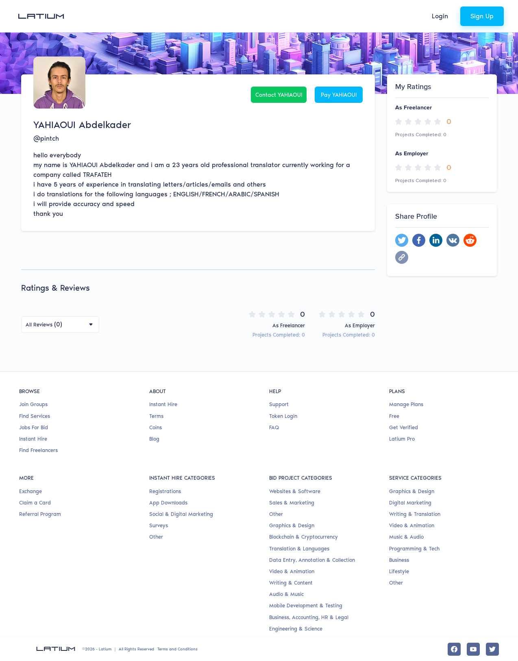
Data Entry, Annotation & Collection (312, 560)
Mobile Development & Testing (305, 605)
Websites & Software (294, 491)
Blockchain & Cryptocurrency (303, 537)
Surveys (158, 525)
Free (394, 416)
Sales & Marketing (291, 503)
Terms (156, 416)
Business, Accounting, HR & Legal (308, 617)
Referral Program (40, 514)
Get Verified (403, 427)
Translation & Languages (299, 549)
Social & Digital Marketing (181, 514)
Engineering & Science (295, 629)
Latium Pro (402, 439)
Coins (155, 427)
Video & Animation (291, 571)
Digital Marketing (410, 503)
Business (399, 560)
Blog (154, 439)
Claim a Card (35, 503)
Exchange (30, 491)
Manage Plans (406, 404)
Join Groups (33, 404)
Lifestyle (399, 571)
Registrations (165, 491)
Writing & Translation (414, 514)
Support (279, 404)
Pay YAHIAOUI (339, 94)
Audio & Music (286, 594)
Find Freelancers (38, 450)
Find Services (34, 416)
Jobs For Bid (33, 427)
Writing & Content (291, 583)
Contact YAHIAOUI (278, 94)
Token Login (283, 416)
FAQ (274, 427)
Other (156, 537)
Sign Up (482, 16)
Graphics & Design (291, 525)
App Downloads (168, 503)
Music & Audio (406, 537)
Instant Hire (33, 439)
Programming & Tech (414, 549)
